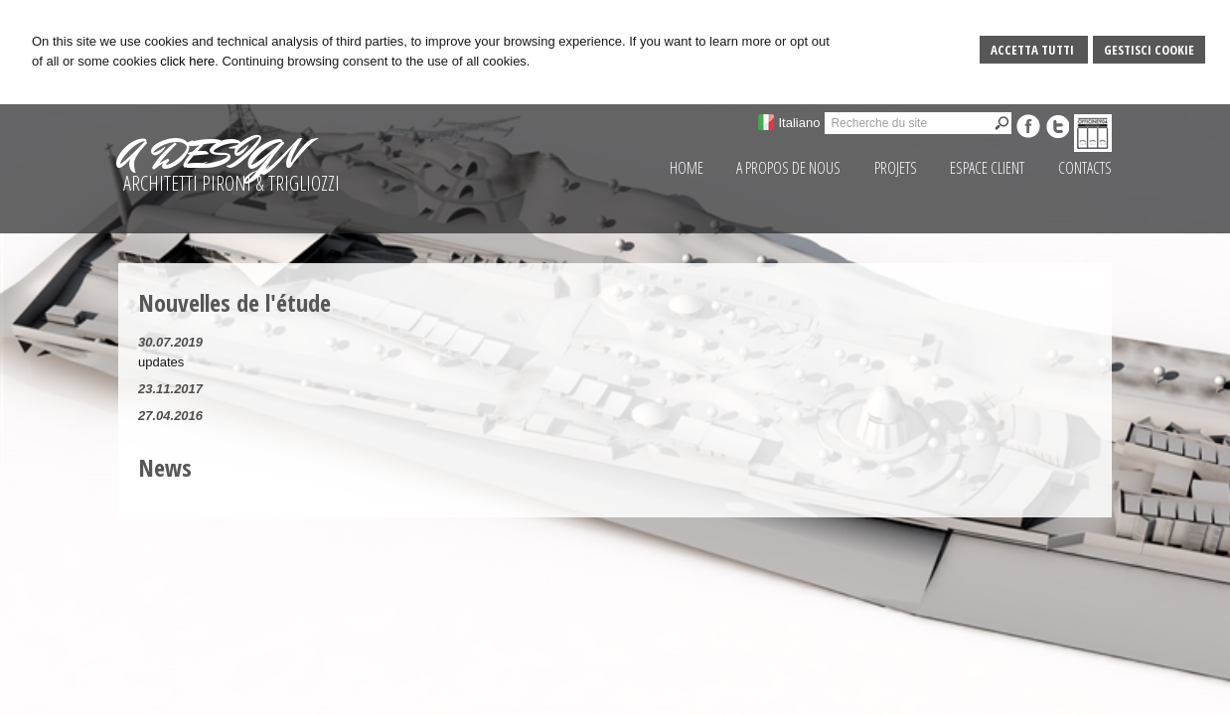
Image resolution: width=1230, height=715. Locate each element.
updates (161, 362)
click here (187, 61)
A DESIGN (208, 154)
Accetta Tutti (1034, 50)
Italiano (799, 122)
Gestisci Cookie (1149, 50)
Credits (885, 695)
